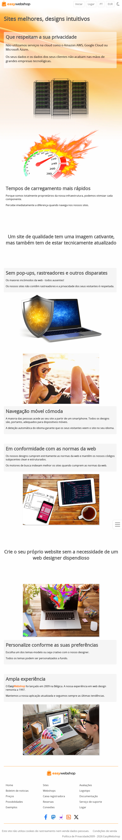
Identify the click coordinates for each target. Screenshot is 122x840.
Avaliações (85, 785)
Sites (46, 785)
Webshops (49, 790)
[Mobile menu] (117, 524)
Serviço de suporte (90, 801)
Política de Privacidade (75, 836)
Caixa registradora (54, 796)
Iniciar (79, 4)
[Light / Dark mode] (118, 4)
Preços (10, 796)
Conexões (49, 807)
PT (101, 4)
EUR (110, 4)
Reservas (48, 801)
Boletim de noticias (17, 790)
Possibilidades (14, 801)
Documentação (88, 796)
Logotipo (84, 790)
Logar (91, 4)
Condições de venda (105, 831)
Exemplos (11, 807)
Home (9, 785)
